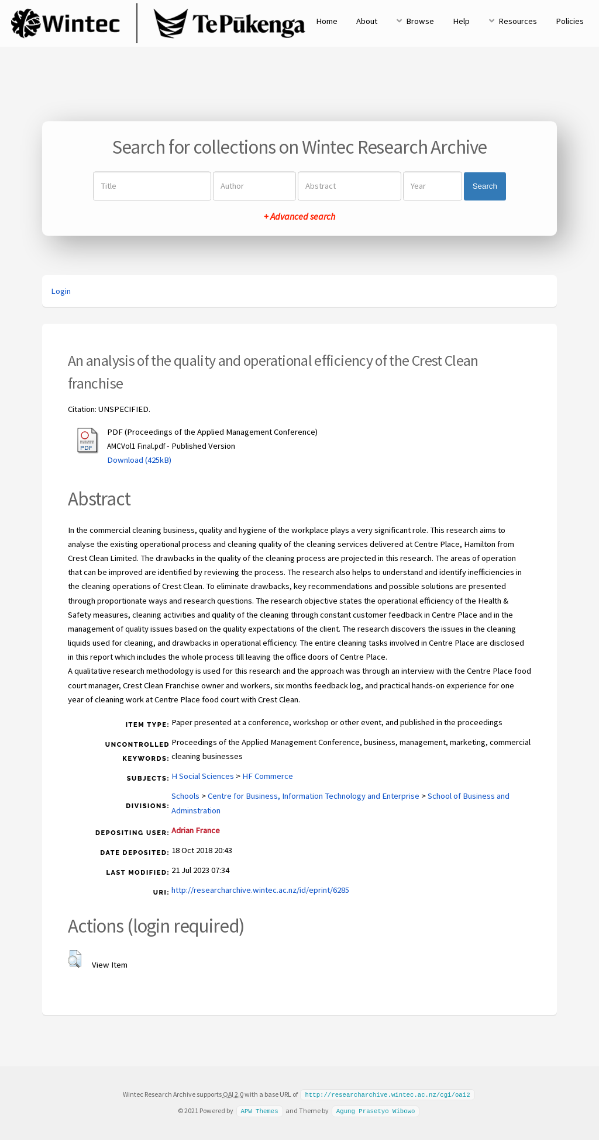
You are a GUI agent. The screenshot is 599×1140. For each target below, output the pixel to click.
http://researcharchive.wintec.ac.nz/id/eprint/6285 (260, 890)
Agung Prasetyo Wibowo (375, 1110)
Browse (420, 21)
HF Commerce (267, 776)
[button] (74, 959)
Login (61, 291)
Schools (185, 796)
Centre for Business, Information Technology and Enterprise (313, 796)
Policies (570, 21)
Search (485, 186)
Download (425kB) (139, 460)
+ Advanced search (299, 217)
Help (461, 21)
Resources (517, 21)
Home (327, 21)
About (366, 21)
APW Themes (259, 1110)
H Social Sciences (202, 776)
